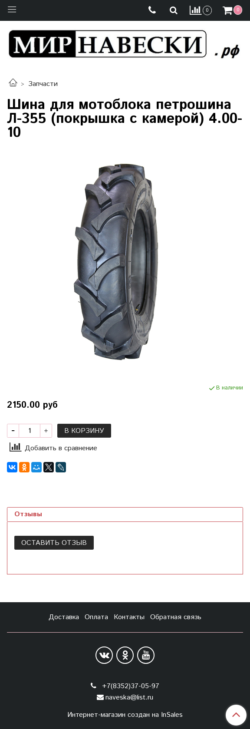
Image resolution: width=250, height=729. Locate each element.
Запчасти (43, 84)
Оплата (96, 617)
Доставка (64, 617)
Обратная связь (175, 617)
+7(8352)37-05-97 (129, 686)
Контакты (129, 617)
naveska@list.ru (129, 698)
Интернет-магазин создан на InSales (125, 715)
